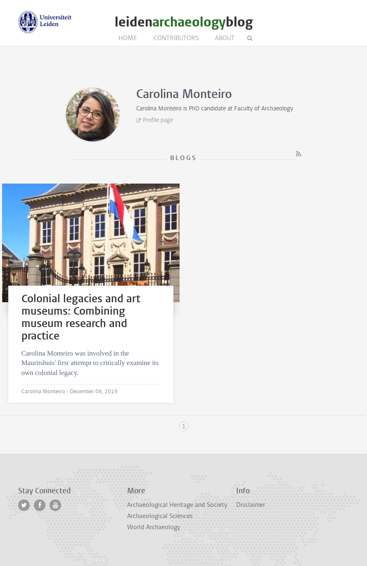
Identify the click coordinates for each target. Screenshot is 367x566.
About (224, 38)
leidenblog (184, 22)
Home (127, 38)
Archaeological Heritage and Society (177, 505)
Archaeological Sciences (160, 516)
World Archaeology (153, 527)
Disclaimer (250, 505)
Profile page (158, 120)
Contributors (176, 38)
